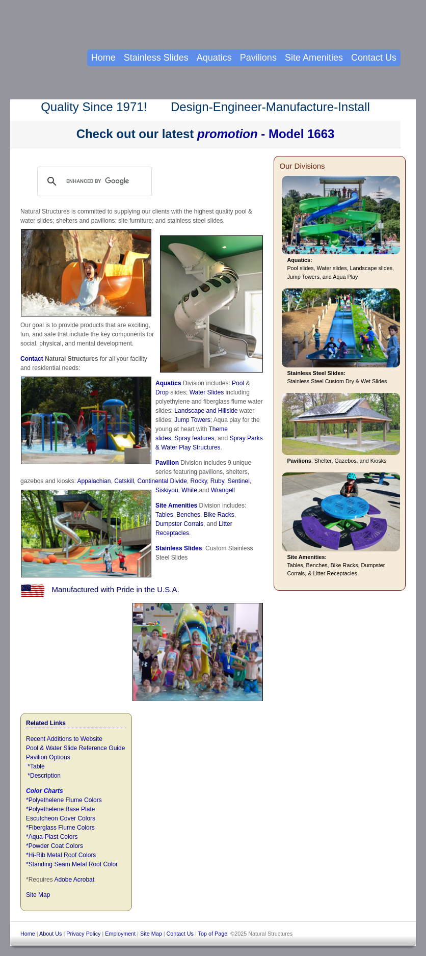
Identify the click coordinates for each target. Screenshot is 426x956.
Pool (238, 383)
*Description (44, 775)
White (189, 490)
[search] (104, 181)
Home (103, 57)
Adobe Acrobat (74, 879)
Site (161, 505)
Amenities (182, 505)
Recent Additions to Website (64, 738)
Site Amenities (314, 57)
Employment (120, 934)
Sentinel (238, 481)
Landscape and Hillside (205, 410)
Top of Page (213, 934)
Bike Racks (219, 514)
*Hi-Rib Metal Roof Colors (61, 855)
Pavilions (258, 57)
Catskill (124, 481)
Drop (162, 392)
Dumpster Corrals (179, 523)
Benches (188, 514)
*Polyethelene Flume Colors (64, 800)
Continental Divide (162, 481)
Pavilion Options (48, 757)
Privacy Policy (83, 934)
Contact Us (373, 57)
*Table (36, 766)
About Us (50, 934)
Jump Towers (192, 419)
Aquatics (168, 383)
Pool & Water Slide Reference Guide (75, 748)
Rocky (199, 481)
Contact (31, 358)
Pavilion (167, 462)
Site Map (38, 894)
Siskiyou (166, 490)
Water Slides (207, 392)
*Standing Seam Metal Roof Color (72, 864)
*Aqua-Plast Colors (51, 836)
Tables (164, 514)
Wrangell (223, 490)
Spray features (194, 438)
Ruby (217, 481)
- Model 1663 (265, 134)
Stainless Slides (178, 548)
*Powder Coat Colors (54, 845)
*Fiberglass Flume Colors (60, 827)
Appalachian (94, 481)
